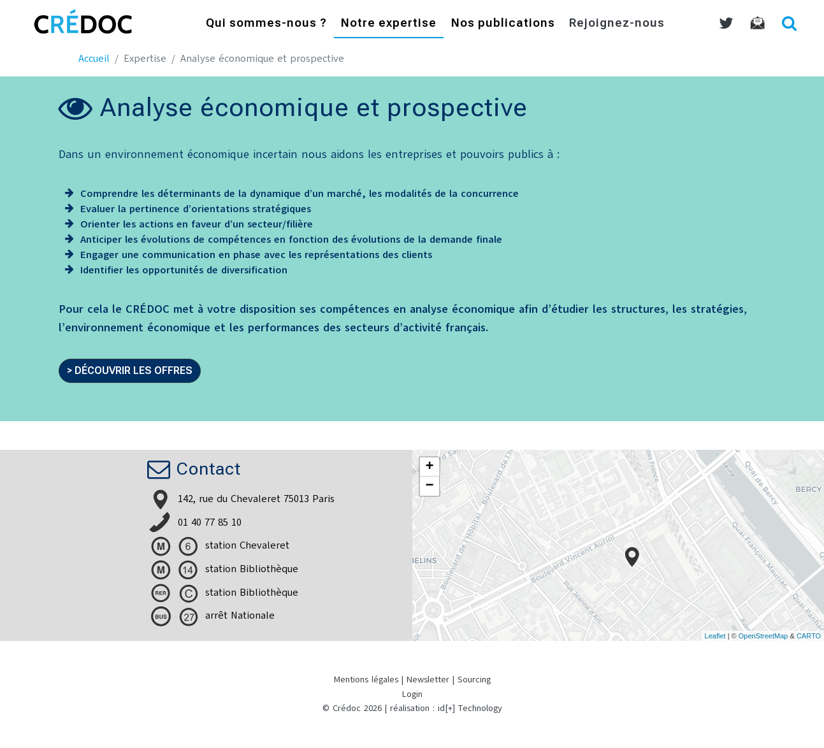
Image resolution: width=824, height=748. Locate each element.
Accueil (94, 59)
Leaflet (715, 636)
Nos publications (503, 24)
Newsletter (428, 679)
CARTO (809, 636)
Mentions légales (366, 679)
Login (412, 694)
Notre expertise (389, 24)
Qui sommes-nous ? (266, 24)
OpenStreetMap (763, 636)
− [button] (429, 486)
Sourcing (474, 679)
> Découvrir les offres (129, 370)
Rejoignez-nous (617, 24)
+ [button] (429, 467)
